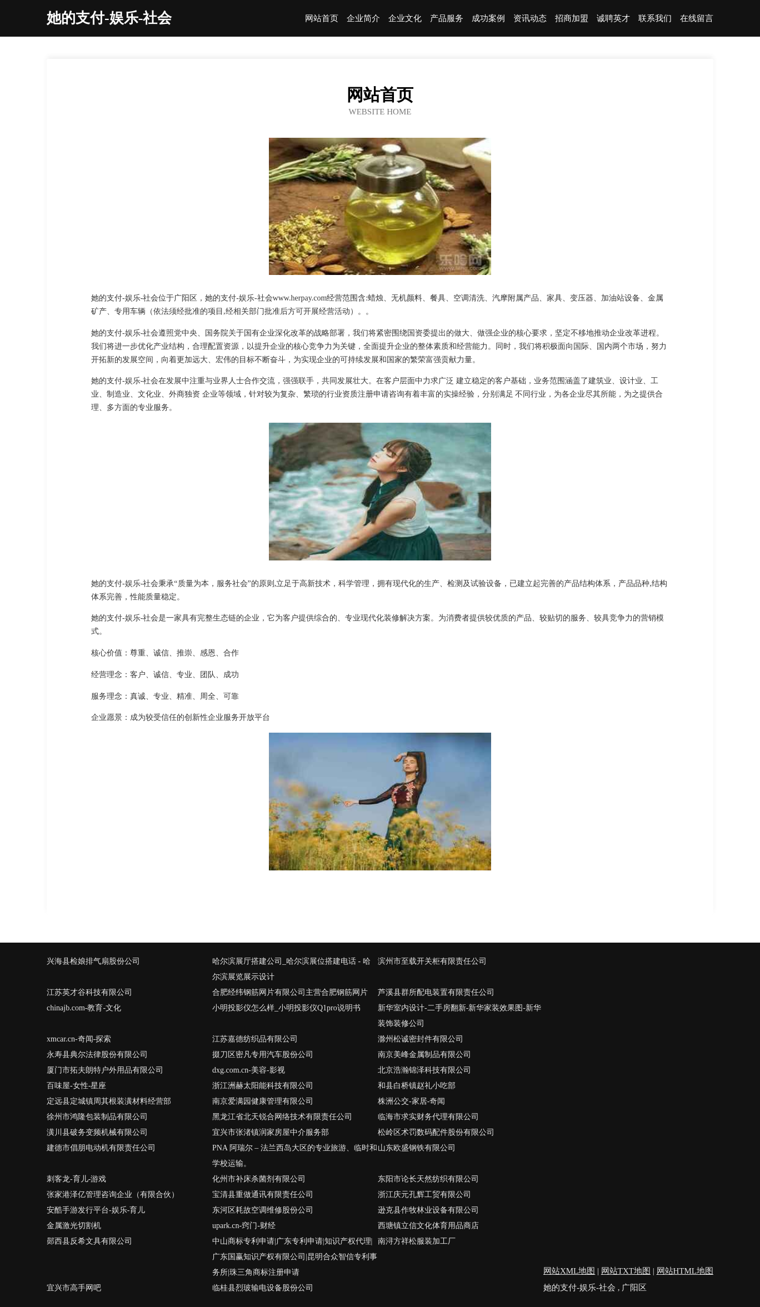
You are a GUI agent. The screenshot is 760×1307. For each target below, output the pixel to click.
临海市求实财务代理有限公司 (428, 1117)
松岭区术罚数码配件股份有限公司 (436, 1132)
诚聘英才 (613, 18)
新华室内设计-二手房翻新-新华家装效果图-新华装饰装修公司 (459, 1016)
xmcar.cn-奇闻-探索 (79, 1039)
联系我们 (655, 18)
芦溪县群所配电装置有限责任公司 (436, 992)
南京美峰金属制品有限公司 (424, 1054)
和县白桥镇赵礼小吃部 (417, 1085)
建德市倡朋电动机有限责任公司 (101, 1148)
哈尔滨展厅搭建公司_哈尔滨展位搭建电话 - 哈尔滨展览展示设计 (291, 969)
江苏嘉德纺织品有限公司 (255, 1039)
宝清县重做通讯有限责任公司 (262, 1194)
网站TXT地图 (626, 1270)
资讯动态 (530, 18)
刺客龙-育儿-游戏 (76, 1179)
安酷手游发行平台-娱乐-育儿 (96, 1210)
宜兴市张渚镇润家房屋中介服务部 (270, 1132)
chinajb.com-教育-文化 (84, 1008)
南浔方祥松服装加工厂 (417, 1241)
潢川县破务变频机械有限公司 (97, 1132)
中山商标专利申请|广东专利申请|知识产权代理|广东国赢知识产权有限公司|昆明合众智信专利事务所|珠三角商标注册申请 (294, 1256)
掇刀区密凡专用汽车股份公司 (262, 1054)
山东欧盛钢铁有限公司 (417, 1148)
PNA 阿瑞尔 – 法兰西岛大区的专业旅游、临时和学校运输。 (294, 1156)
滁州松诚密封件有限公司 (420, 1039)
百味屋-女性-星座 (76, 1085)
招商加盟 (571, 18)
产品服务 (446, 18)
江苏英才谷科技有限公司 (89, 992)
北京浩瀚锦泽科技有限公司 (424, 1070)
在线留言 (696, 18)
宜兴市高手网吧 (74, 1288)
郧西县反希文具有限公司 (89, 1241)
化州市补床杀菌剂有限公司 (259, 1179)
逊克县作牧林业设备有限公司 (428, 1210)
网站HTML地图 (685, 1270)
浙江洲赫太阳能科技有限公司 (262, 1085)
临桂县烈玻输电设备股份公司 (262, 1288)
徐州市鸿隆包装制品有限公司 (97, 1117)
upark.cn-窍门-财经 (244, 1225)
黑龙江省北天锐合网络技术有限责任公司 (282, 1117)
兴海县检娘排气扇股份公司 (93, 961)
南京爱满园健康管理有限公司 (262, 1101)
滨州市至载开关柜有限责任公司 (432, 961)
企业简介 (363, 18)
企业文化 (405, 18)
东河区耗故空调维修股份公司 (262, 1210)
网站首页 (321, 18)
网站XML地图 (569, 1270)
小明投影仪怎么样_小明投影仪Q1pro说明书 (286, 1008)
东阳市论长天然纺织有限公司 (428, 1179)
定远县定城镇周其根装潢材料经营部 (109, 1101)
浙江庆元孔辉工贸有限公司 (424, 1194)
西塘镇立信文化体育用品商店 (428, 1225)
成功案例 (488, 18)
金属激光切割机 (74, 1225)
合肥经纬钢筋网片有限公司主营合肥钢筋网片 (290, 992)
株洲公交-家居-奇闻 (411, 1101)
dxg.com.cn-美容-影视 (248, 1070)
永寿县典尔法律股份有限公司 (97, 1054)
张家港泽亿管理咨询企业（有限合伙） (113, 1194)
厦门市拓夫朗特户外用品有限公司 (105, 1070)
